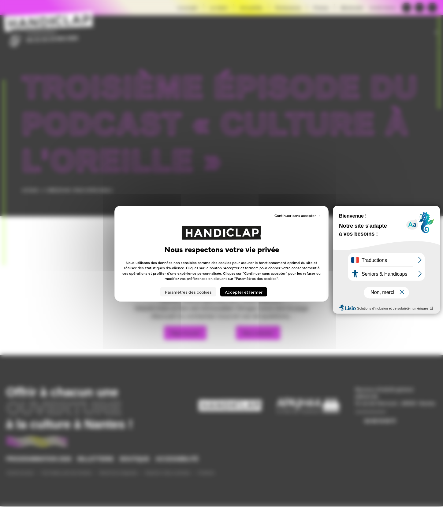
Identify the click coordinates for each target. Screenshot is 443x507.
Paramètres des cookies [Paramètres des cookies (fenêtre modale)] (188, 292)
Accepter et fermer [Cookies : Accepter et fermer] (243, 292)
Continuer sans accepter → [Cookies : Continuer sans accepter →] (297, 215)
